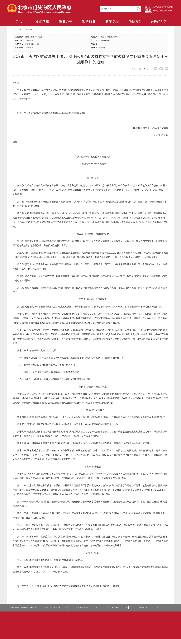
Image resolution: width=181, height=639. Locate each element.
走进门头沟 (158, 21)
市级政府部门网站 (86, 608)
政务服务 (89, 21)
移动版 (166, 11)
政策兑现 (112, 21)
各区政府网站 (117, 608)
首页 (14, 29)
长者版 (160, 11)
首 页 (19, 21)
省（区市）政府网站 (55, 608)
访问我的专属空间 (159, 7)
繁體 (171, 11)
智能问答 (170, 7)
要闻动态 (42, 21)
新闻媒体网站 (148, 608)
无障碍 (155, 11)
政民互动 (135, 21)
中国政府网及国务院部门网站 (23, 608)
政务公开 (65, 21)
